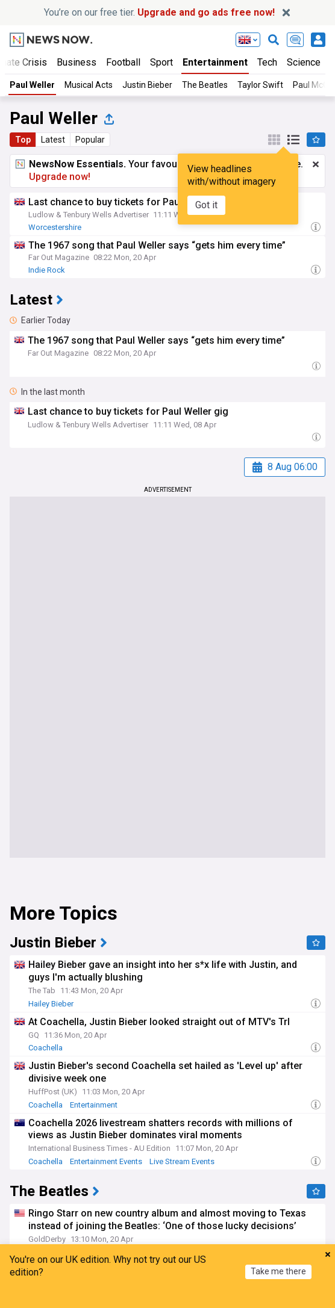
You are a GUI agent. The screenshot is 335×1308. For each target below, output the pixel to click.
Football (123, 62)
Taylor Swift (260, 85)
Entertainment (215, 62)
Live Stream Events (181, 1161)
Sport (161, 62)
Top (23, 139)
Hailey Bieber (51, 1003)
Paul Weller (32, 85)
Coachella (45, 1047)
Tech (267, 62)
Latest (53, 139)
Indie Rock (46, 269)
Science (304, 62)
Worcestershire (54, 227)
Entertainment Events (106, 1161)
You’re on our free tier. (159, 12)
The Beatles (205, 85)
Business (76, 62)
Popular (90, 139)
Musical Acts (88, 85)
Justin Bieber (147, 85)
